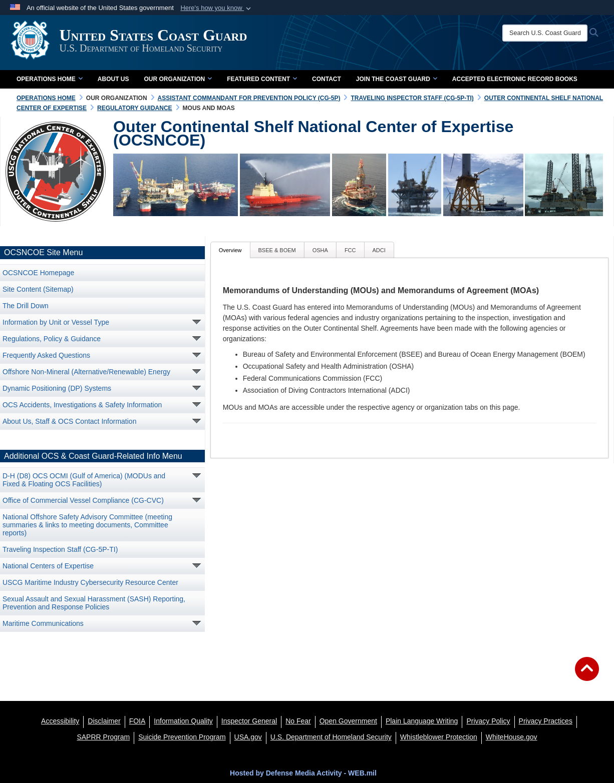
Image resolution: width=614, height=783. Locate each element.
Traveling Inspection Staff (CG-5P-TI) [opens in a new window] (60, 549)
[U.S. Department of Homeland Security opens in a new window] (331, 737)
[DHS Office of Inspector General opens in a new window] (249, 721)
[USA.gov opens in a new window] (248, 737)
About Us (113, 79)
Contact (326, 79)
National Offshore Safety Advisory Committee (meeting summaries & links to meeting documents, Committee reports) (87, 525)
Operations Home (50, 79)
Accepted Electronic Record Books (514, 79)
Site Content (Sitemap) (38, 289)
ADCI (379, 250)
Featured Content (262, 79)
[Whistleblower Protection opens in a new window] (438, 737)
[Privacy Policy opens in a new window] (488, 721)
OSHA (320, 250)
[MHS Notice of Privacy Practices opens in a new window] (545, 721)
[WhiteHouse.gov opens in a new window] (511, 737)
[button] (216, 8)
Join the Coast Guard (396, 79)
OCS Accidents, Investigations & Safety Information (82, 405)
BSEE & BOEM (277, 250)
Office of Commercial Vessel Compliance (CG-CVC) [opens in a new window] (83, 500)
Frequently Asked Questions (46, 355)
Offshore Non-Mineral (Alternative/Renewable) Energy (86, 372)
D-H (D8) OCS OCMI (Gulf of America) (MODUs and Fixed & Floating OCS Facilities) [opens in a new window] (84, 480)
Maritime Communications (43, 623)
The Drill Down (26, 306)
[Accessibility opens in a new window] (60, 721)
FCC (350, 250)
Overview (230, 250)
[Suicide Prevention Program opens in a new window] (181, 737)
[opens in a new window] (104, 721)
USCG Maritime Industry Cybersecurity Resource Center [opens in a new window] (90, 582)
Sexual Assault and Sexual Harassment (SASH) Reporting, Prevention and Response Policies (94, 603)
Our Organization (178, 79)
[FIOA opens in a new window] (137, 721)
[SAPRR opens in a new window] (103, 737)
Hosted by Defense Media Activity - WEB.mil (303, 773)
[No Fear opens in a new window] (298, 721)
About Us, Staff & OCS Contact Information (69, 421)
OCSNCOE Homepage (38, 273)
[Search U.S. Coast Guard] (548, 33)
